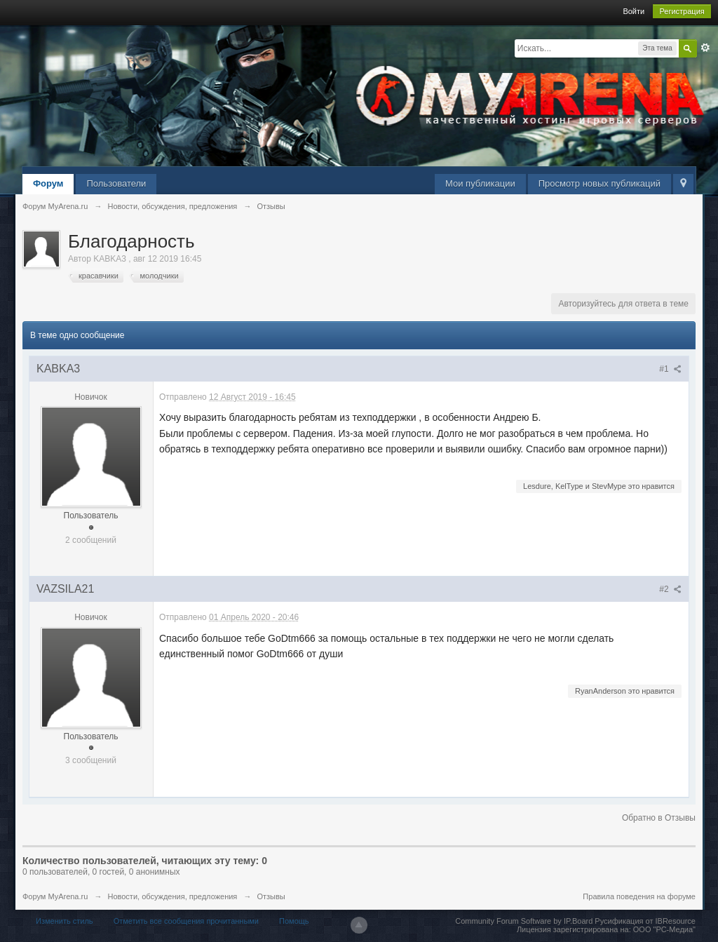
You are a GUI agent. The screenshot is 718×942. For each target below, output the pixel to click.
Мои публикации (480, 183)
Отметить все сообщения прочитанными (186, 921)
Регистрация (681, 11)
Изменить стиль (64, 921)
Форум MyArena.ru (55, 896)
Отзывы (271, 896)
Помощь (294, 921)
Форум (48, 183)
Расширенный (705, 47)
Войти (633, 11)
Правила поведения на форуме (639, 896)
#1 (670, 369)
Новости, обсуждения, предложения (172, 896)
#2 (670, 589)
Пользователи (116, 183)
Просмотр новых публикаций (599, 183)
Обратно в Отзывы (659, 818)
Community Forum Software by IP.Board (523, 921)
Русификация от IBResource (644, 921)
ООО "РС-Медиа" (664, 929)
